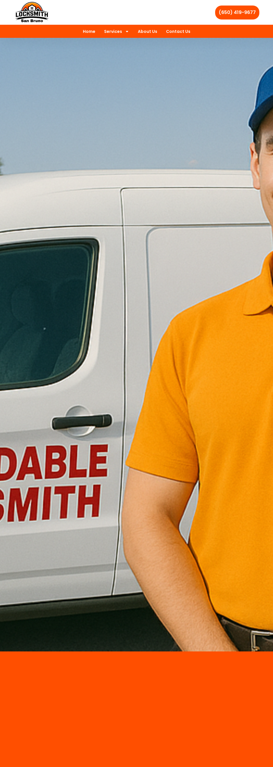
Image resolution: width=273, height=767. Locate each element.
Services (116, 31)
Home (89, 31)
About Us (147, 31)
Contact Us (178, 31)
